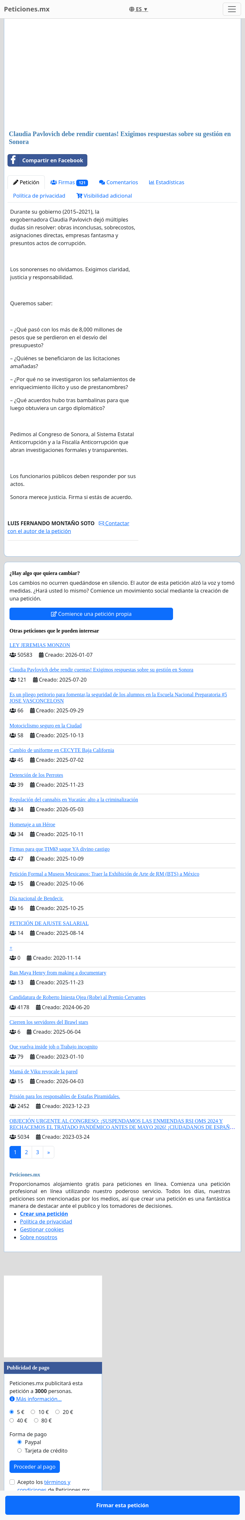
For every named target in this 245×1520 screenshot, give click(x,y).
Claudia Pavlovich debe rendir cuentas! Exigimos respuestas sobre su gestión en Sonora (101, 688)
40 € (22, 1439)
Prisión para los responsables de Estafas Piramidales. (64, 1115)
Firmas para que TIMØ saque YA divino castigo (59, 868)
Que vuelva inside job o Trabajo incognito (53, 1065)
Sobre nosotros (38, 1256)
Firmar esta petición (73, 560)
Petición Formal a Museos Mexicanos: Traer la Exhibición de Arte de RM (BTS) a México (104, 893)
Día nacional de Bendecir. (36, 917)
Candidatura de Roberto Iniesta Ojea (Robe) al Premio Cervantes (77, 1016)
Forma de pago (28, 1453)
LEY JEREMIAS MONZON (39, 664)
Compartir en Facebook (45, 160)
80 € (46, 1439)
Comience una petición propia (91, 632)
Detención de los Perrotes (36, 794)
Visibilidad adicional (104, 195)
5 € (20, 1431)
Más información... (35, 1418)
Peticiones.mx (26, 9)
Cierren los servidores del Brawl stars (48, 1041)
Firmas (69, 182)
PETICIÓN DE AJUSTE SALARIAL (49, 942)
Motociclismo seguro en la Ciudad (45, 744)
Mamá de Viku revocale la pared (43, 1090)
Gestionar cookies (42, 1248)
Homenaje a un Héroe (32, 843)
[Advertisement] (122, 75)
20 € (68, 1431)
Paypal (33, 1461)
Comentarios (118, 182)
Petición (26, 182)
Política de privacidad (39, 195)
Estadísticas (166, 182)
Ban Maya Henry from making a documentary (57, 991)
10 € (43, 1431)
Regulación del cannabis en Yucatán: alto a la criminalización (73, 818)
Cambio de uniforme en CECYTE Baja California (61, 769)
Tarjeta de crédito (46, 1469)
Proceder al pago (35, 1485)
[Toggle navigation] (232, 9)
